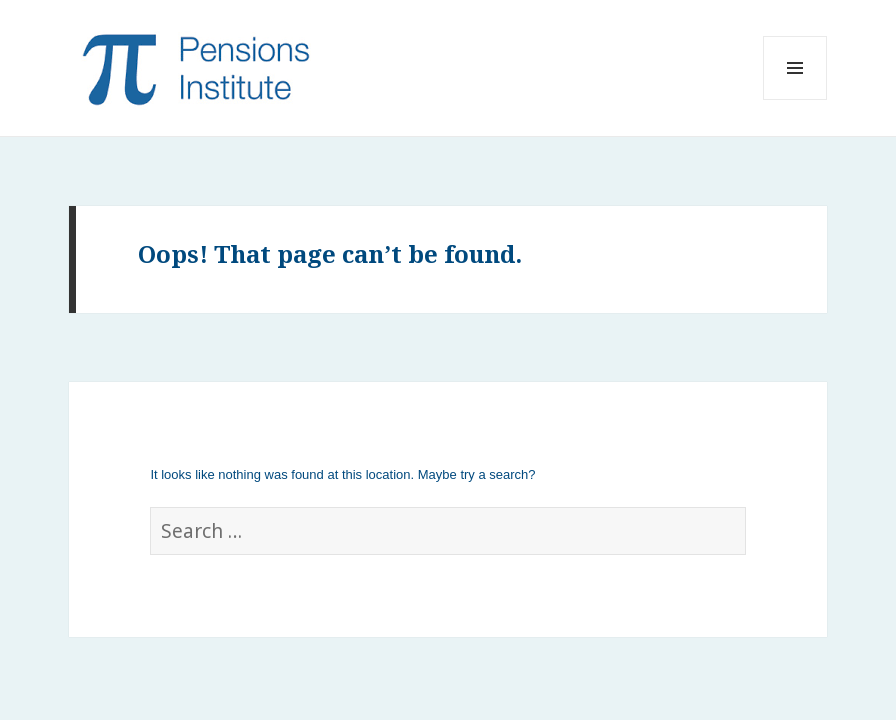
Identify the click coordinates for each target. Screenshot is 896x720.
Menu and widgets (795, 99)
